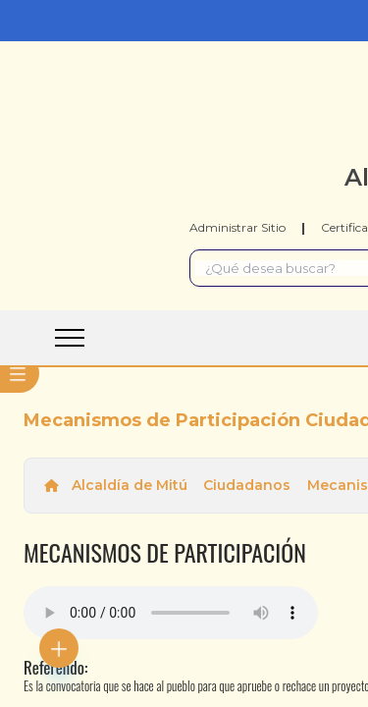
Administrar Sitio (237, 227)
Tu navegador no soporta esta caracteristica (171, 612)
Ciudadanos (246, 485)
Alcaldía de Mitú (129, 485)
